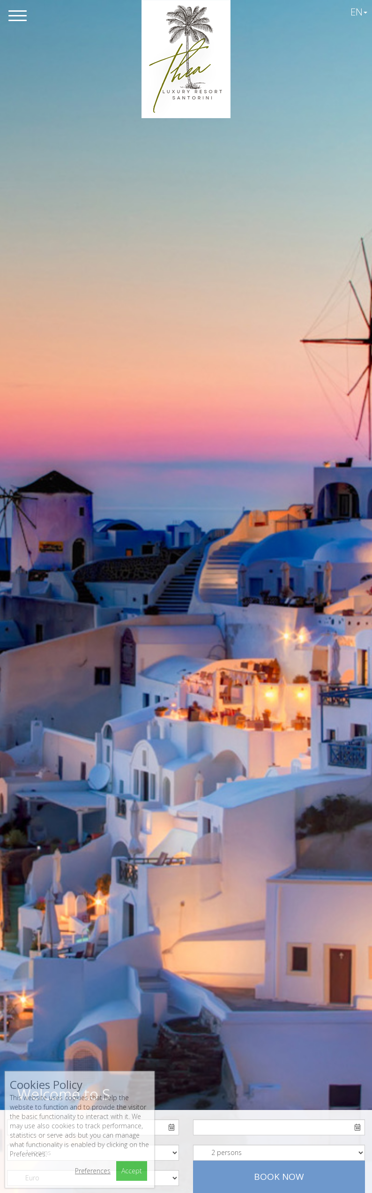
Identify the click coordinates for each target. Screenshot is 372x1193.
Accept (131, 1170)
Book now (279, 1176)
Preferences (93, 1170)
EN (358, 11)
